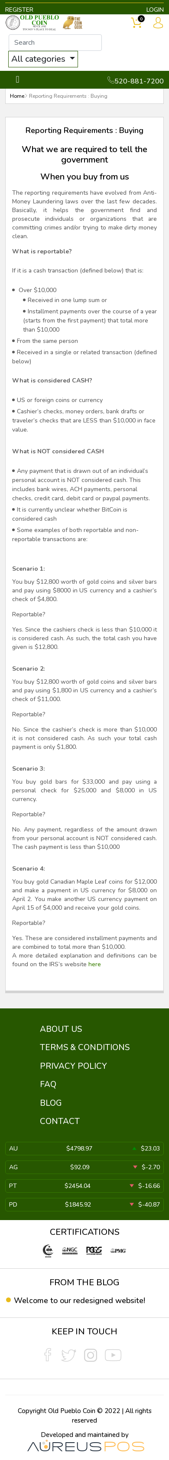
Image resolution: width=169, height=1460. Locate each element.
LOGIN (155, 10)
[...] (55, 42)
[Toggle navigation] (17, 80)
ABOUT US (61, 1029)
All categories (39, 59)
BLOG (51, 1103)
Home (17, 96)
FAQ (48, 1084)
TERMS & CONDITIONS (85, 1047)
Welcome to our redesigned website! (79, 1300)
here (94, 964)
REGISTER (19, 10)
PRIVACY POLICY (73, 1066)
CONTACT (60, 1121)
